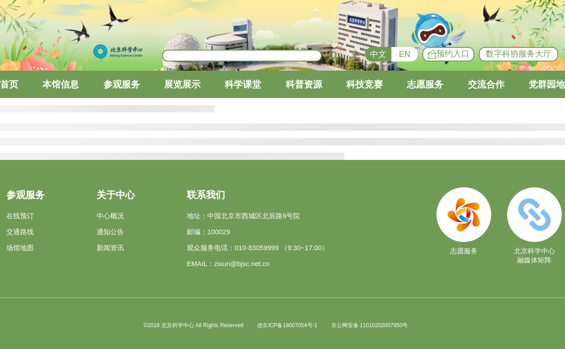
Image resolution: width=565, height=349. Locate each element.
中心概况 (110, 216)
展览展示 (182, 84)
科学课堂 (243, 84)
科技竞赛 (364, 84)
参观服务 (121, 84)
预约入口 (448, 54)
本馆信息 (60, 84)
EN (404, 54)
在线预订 (20, 216)
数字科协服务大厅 (518, 53)
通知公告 (110, 232)
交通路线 (20, 232)
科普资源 (304, 84)
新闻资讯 (110, 247)
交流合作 (486, 84)
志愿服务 (425, 84)
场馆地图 (20, 247)
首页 (9, 84)
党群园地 (547, 84)
